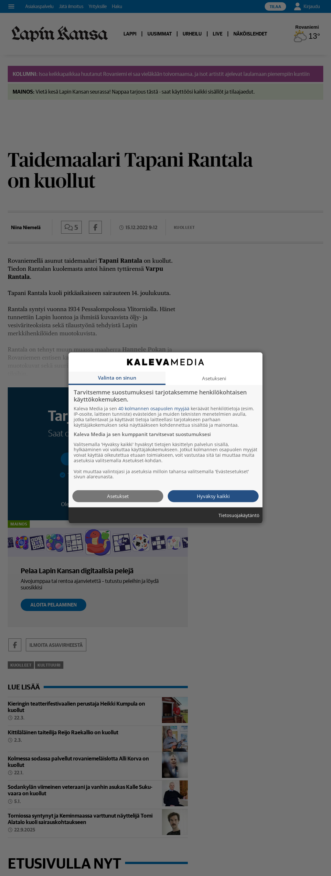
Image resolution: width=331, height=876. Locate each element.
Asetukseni (214, 378)
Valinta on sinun (117, 377)
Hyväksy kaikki (213, 496)
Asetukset (118, 496)
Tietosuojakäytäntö (239, 515)
